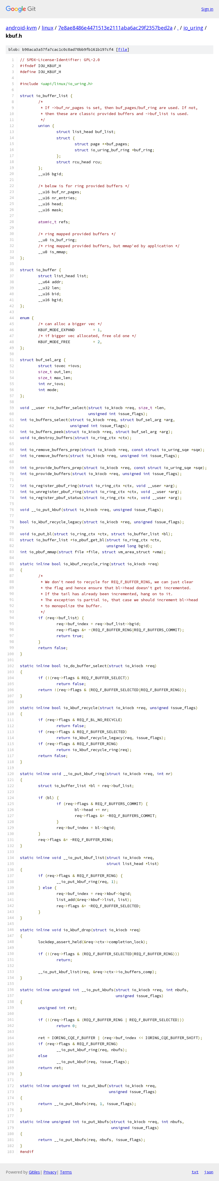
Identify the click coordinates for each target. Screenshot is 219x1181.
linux (47, 27)
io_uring (193, 27)
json (208, 1171)
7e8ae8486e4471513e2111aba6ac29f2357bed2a (115, 27)
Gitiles (34, 1172)
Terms (66, 1172)
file (122, 49)
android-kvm (21, 27)
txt (195, 1171)
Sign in (207, 9)
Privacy (49, 1172)
